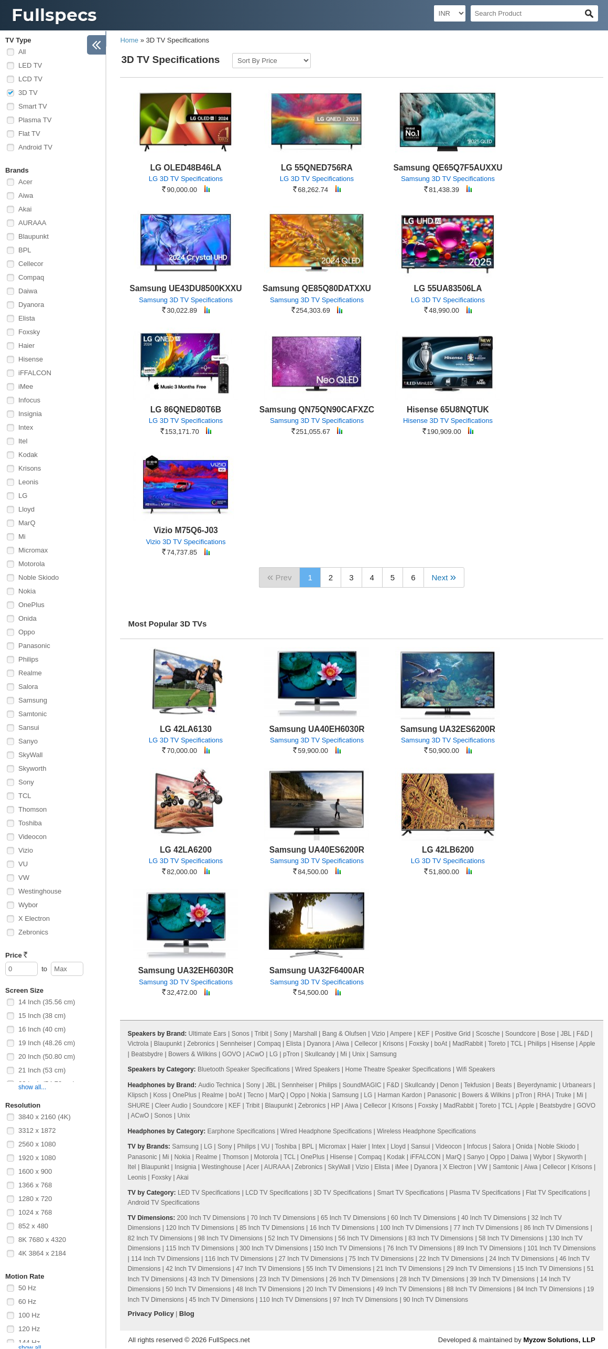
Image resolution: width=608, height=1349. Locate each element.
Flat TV (29, 133)
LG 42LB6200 (448, 849)
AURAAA (32, 223)
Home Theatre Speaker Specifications (398, 1069)
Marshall (305, 1033)
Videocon (32, 837)
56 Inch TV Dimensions (370, 1238)
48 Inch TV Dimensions (268, 1289)
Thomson (32, 809)
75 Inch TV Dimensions (381, 1258)
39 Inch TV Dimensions (502, 1279)
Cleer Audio (171, 1105)
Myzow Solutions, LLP (559, 1340)
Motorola (31, 564)
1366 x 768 (35, 1185)
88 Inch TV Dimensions (479, 1289)
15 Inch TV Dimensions (549, 1268)
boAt (440, 1043)
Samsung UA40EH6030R (316, 729)
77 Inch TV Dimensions (485, 1227)
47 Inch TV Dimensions (268, 1268)
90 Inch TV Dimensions (435, 1299)
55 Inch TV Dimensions (338, 1268)
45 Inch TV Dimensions (221, 1299)
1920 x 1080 (37, 1158)
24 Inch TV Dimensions (521, 1258)
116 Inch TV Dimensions (239, 1258)
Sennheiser (236, 1043)
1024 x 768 (35, 1212)
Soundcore (520, 1033)
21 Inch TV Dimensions (408, 1268)
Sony (26, 782)
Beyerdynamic (537, 1085)
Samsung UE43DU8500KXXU (185, 288)
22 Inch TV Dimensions (451, 1258)
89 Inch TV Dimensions (489, 1248)
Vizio (25, 850)
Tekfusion (477, 1085)
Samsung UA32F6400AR (316, 970)
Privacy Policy (151, 1314)
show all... (32, 1087)
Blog (186, 1314)
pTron (291, 1054)
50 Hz (27, 1288)
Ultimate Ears (207, 1033)
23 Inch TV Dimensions (291, 1279)
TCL (24, 796)
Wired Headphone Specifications (326, 1131)
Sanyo (28, 741)
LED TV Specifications (209, 1192)
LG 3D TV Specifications (186, 179)
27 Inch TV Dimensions (310, 1258)
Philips (28, 659)
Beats (504, 1085)
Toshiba (30, 823)
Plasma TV (34, 120)
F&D (583, 1033)
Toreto (496, 1043)
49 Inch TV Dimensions (408, 1289)
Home (129, 40)
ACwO (255, 1054)
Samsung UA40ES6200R (316, 849)
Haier (26, 345)
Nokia (27, 591)
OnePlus (31, 605)
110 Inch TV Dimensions (293, 1299)
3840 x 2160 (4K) (44, 1117)
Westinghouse (39, 891)
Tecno (255, 1095)
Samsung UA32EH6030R (185, 970)
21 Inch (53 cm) (42, 1070)
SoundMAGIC (361, 1085)
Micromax (33, 550)
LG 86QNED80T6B (185, 409)
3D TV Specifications (342, 1192)
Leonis (28, 482)
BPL (24, 250)
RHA (543, 1095)
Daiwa (27, 291)
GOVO (231, 1054)
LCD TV (30, 79)
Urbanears (577, 1085)
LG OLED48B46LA (185, 167)
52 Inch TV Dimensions (300, 1238)
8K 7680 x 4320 (42, 1240)
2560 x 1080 (37, 1144)
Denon (449, 1085)
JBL (565, 1033)
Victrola (138, 1043)
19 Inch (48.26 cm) (46, 1043)
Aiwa (25, 195)
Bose (548, 1033)
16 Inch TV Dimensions (342, 1227)
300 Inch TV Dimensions (274, 1248)
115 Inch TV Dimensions (200, 1248)
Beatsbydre (147, 1054)
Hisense (30, 359)
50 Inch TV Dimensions (198, 1289)
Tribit (261, 1033)
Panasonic (34, 646)
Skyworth (32, 768)
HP (335, 1105)
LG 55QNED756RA (317, 167)
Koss (160, 1095)
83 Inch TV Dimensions (440, 1238)
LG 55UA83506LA (448, 288)
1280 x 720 (35, 1199)
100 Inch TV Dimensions (414, 1227)
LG (22, 496)
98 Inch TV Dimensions (230, 1238)
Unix (358, 1054)
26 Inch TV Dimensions (362, 1279)
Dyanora (31, 305)
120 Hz (29, 1329)
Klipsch (138, 1095)
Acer (25, 182)
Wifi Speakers (476, 1069)
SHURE (139, 1105)
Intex (25, 427)
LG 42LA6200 (186, 849)
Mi (22, 536)
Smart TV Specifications (410, 1192)
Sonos (240, 1033)
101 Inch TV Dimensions (561, 1248)
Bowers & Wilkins (192, 1054)
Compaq (31, 277)
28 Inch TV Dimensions (432, 1279)
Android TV (35, 147)
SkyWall (30, 755)
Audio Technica (219, 1085)
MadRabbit (467, 1043)
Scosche (488, 1033)
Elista (26, 318)
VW (23, 877)
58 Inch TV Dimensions (511, 1238)
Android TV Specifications (164, 1202)
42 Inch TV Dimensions (198, 1268)
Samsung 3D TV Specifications (448, 179)
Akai (24, 209)
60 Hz (27, 1301)
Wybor (28, 905)
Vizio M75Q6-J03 (186, 530)
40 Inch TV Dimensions (493, 1217)
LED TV (30, 65)
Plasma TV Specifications (484, 1192)
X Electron (34, 918)
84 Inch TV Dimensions (549, 1289)
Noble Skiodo (38, 577)
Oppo (26, 632)
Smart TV (32, 106)
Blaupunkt (33, 236)
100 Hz (29, 1315)
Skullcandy (320, 1054)
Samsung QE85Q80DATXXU (317, 288)
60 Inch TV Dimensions (423, 1217)
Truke (563, 1095)
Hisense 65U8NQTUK (448, 409)
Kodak (28, 455)
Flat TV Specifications (556, 1192)
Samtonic (32, 714)
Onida (27, 618)
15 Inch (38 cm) (42, 1015)
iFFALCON (34, 373)
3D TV (28, 93)
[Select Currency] (449, 13)
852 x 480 (33, 1226)
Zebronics (33, 932)
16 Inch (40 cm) (42, 1029)
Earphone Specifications (241, 1131)
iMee (25, 386)
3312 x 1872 (37, 1130)
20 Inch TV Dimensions (338, 1289)
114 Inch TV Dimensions (165, 1258)
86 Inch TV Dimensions (556, 1227)
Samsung (32, 700)
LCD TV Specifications (276, 1192)
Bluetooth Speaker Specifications (244, 1069)
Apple (587, 1043)
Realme (30, 673)
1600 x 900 (35, 1171)
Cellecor (31, 264)
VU (23, 864)
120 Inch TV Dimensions (200, 1227)
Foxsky (29, 332)
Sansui (28, 727)
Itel (22, 441)
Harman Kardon (399, 1095)
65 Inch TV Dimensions (353, 1217)
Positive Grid (453, 1033)
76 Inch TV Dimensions (419, 1248)
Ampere (401, 1033)
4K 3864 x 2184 (42, 1253)
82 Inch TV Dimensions (160, 1238)
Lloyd (26, 509)
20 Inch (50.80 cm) (46, 1056)
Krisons (29, 468)
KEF (423, 1033)
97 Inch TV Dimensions (365, 1299)
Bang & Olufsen (344, 1033)
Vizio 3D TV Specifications (185, 542)
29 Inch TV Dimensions (479, 1268)
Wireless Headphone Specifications (426, 1131)
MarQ (27, 523)
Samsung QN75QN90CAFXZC (316, 409)
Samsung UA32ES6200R (447, 729)
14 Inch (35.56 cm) (46, 1002)
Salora (28, 687)
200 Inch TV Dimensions (211, 1217)
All (22, 52)
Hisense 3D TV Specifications (448, 420)
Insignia (30, 414)
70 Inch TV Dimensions (283, 1217)
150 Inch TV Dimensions (347, 1248)
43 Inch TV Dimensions (221, 1279)
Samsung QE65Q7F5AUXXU (447, 167)
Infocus (29, 400)
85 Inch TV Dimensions (272, 1227)
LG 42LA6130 (186, 729)
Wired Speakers (317, 1069)
